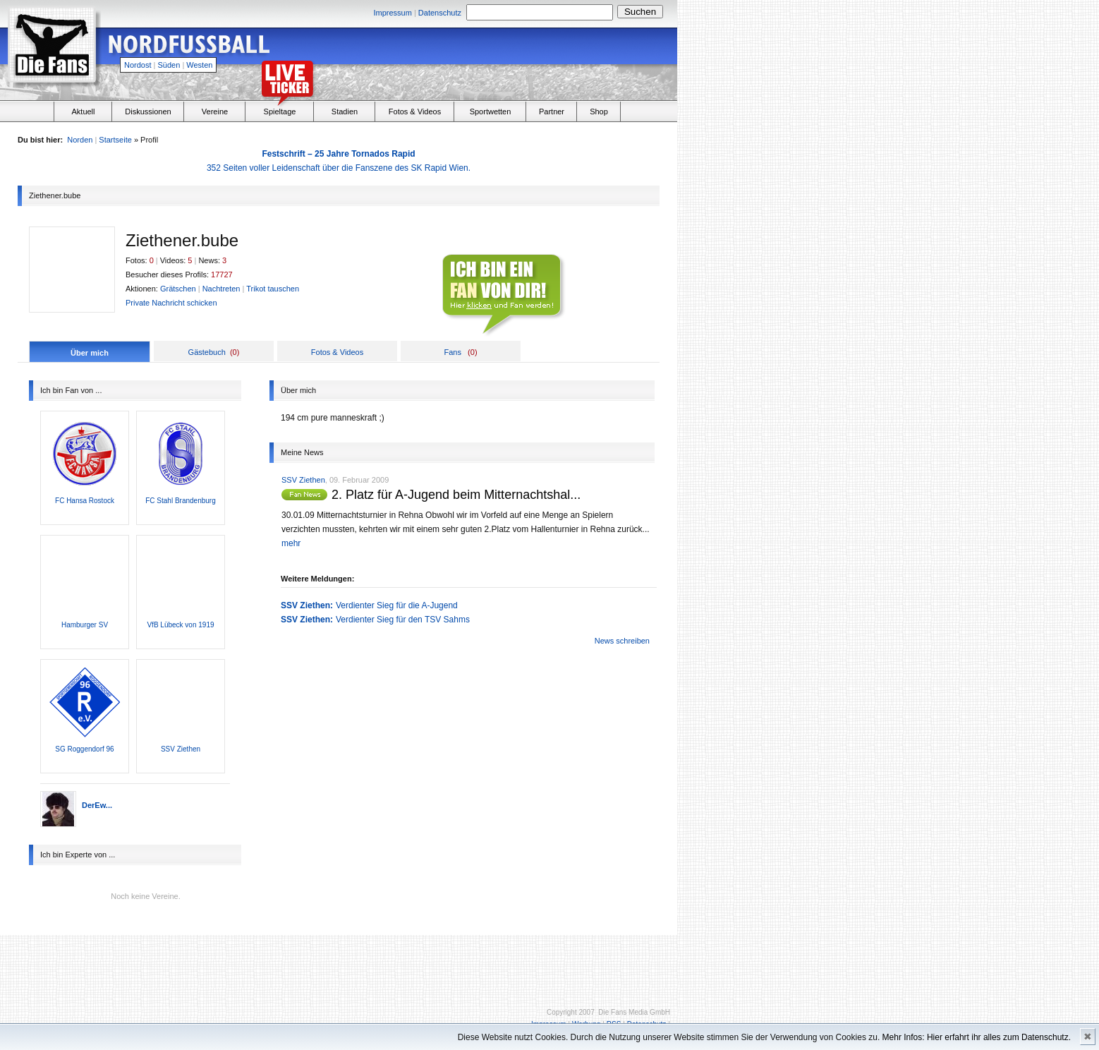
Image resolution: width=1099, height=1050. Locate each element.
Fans (452, 352)
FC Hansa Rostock (84, 501)
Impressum (392, 12)
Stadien (345, 111)
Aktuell (83, 111)
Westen (199, 65)
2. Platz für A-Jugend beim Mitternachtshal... (456, 495)
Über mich (90, 353)
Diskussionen (148, 111)
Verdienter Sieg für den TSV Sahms (403, 619)
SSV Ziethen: (307, 605)
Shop (599, 111)
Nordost (138, 65)
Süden (169, 65)
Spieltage (280, 111)
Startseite (115, 139)
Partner (551, 111)
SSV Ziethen (180, 749)
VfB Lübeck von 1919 (180, 625)
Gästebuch (207, 352)
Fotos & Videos (415, 111)
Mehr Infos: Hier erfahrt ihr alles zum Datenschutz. (976, 1037)
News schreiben (622, 640)
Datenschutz (439, 12)
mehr (290, 543)
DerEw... (97, 805)
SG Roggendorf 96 (84, 749)
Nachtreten (221, 288)
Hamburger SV (84, 625)
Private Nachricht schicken (171, 302)
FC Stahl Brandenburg (180, 501)
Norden (79, 139)
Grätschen (178, 288)
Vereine (215, 111)
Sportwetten (490, 111)
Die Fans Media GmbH (634, 1012)
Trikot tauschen (272, 288)
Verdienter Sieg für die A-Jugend (397, 605)
